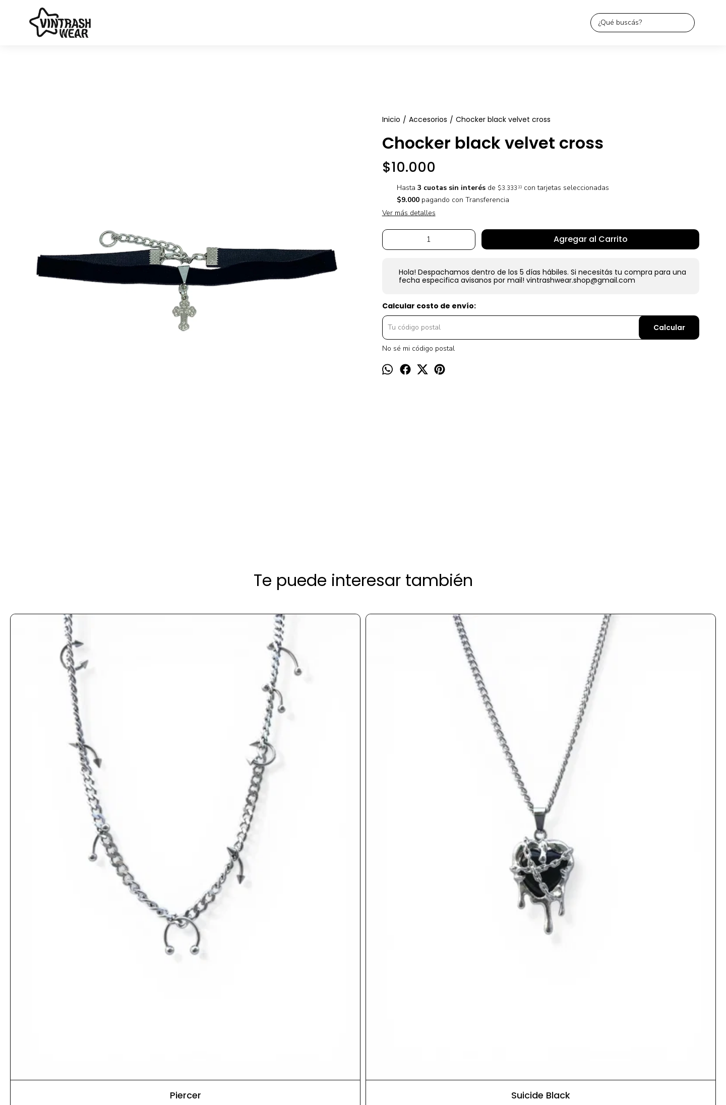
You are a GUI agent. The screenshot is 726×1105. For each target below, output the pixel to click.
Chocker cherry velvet (505, 811)
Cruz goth (647, 811)
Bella (363, 811)
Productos (318, 951)
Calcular (669, 327)
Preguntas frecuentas (417, 951)
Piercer (78, 811)
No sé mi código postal (418, 349)
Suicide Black (221, 811)
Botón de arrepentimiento (510, 1080)
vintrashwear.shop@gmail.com (363, 974)
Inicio (284, 951)
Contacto (358, 951)
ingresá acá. (463, 1080)
